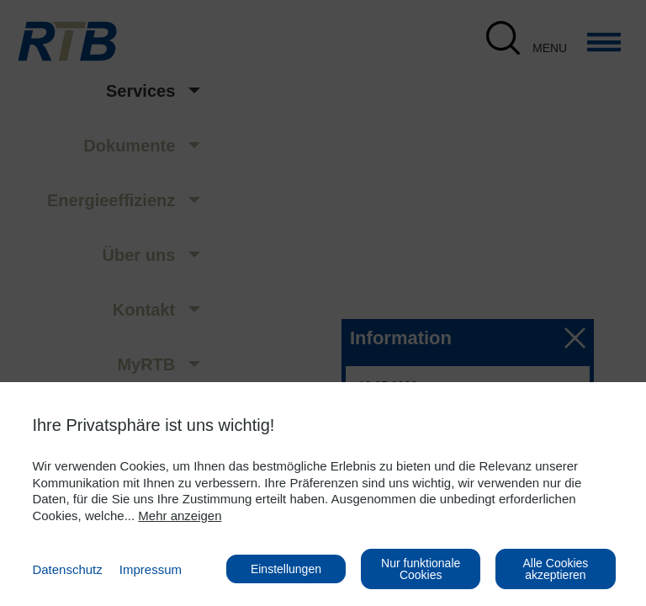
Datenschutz (67, 569)
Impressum (150, 569)
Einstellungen (286, 569)
